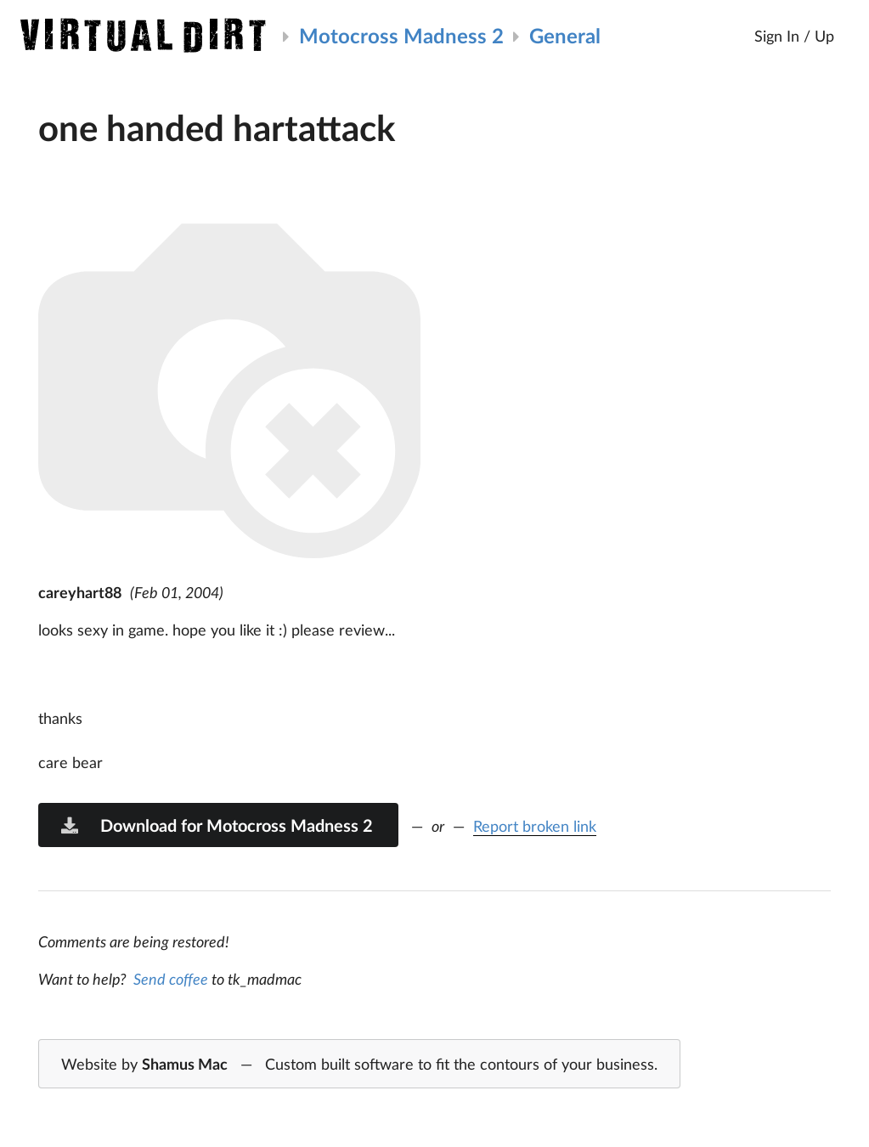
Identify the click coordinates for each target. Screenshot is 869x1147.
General (565, 35)
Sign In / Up (794, 35)
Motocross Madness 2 (401, 35)
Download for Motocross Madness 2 (215, 825)
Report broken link (534, 825)
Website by (359, 1065)
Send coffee (170, 978)
